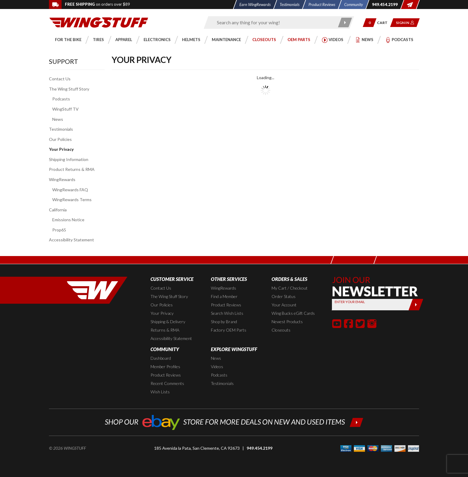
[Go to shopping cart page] (384, 22)
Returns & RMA (164, 329)
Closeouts (281, 329)
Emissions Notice (68, 219)
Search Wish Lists (227, 313)
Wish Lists (160, 391)
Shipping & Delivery (167, 321)
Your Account (284, 304)
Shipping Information (68, 159)
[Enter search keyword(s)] (274, 22)
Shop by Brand (224, 321)
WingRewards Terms (72, 199)
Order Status (284, 296)
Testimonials (61, 129)
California (58, 209)
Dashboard (160, 358)
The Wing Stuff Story (69, 88)
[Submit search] (345, 22)
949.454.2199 (259, 448)
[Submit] (416, 304)
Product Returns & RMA (72, 169)
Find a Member (224, 296)
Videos (217, 366)
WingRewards (62, 179)
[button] (369, 22)
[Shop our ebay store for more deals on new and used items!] (234, 421)
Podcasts (61, 98)
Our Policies (60, 139)
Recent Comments (167, 383)
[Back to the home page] (99, 22)
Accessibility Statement (71, 239)
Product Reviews (226, 304)
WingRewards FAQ (70, 189)
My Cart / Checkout (290, 288)
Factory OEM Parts (228, 329)
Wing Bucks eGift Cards (293, 313)
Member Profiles (165, 366)
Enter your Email (350, 302)
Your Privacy (61, 149)
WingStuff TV (65, 109)
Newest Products (287, 321)
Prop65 (59, 229)
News (57, 119)
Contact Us (60, 78)
